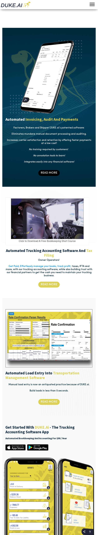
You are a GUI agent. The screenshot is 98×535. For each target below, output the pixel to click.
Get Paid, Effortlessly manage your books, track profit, (40, 266)
